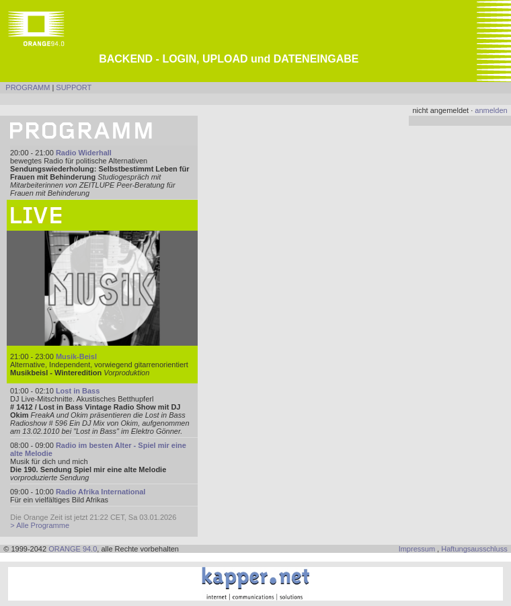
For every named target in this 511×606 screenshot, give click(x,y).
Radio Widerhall (84, 153)
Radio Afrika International (100, 492)
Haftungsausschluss (474, 549)
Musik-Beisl (76, 356)
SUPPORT (73, 87)
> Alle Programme (39, 525)
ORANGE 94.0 (72, 549)
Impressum (417, 549)
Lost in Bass (78, 391)
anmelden (491, 110)
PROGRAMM (27, 87)
